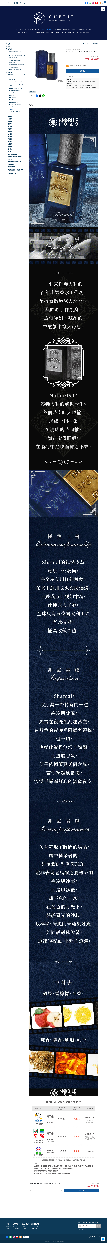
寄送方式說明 (24, 1226)
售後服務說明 (24, 1228)
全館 (67, 65)
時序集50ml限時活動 (13, 57)
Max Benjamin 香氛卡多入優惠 (15, 69)
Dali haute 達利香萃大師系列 (15, 81)
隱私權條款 (35, 1228)
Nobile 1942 (11, 109)
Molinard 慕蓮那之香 (13, 102)
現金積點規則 (34, 1226)
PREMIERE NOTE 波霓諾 (14, 111)
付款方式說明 (25, 1224)
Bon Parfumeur (12, 79)
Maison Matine (12, 95)
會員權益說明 (35, 1224)
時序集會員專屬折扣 (13, 67)
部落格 (8, 1228)
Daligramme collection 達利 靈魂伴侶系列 (16, 85)
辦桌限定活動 (12, 62)
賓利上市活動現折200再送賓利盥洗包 (16, 52)
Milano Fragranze (13, 99)
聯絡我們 (8, 1226)
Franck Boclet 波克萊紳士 (14, 90)
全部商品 (15, 1224)
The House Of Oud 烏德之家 (15, 114)
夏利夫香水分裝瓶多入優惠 (15, 60)
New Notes (11, 106)
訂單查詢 (15, 1226)
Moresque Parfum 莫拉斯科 (15, 104)
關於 (8, 1224)
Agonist (10, 77)
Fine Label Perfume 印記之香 (15, 88)
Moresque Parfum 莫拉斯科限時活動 (17, 55)
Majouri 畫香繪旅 (12, 97)
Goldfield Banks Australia (14, 92)
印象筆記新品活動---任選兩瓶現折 (16, 65)
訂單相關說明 (15, 1228)
